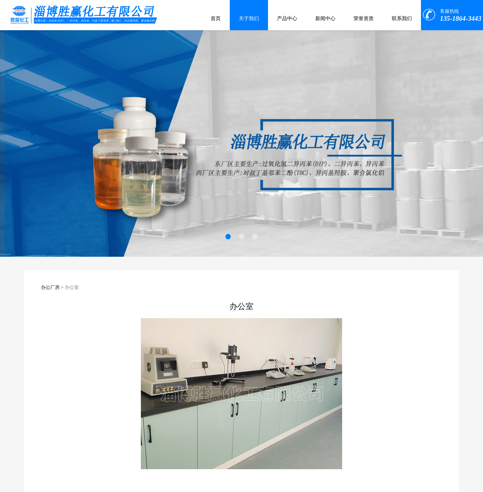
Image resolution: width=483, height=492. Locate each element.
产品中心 (287, 18)
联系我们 (402, 18)
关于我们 (249, 18)
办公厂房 (50, 287)
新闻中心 (325, 18)
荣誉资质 (364, 18)
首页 (216, 18)
